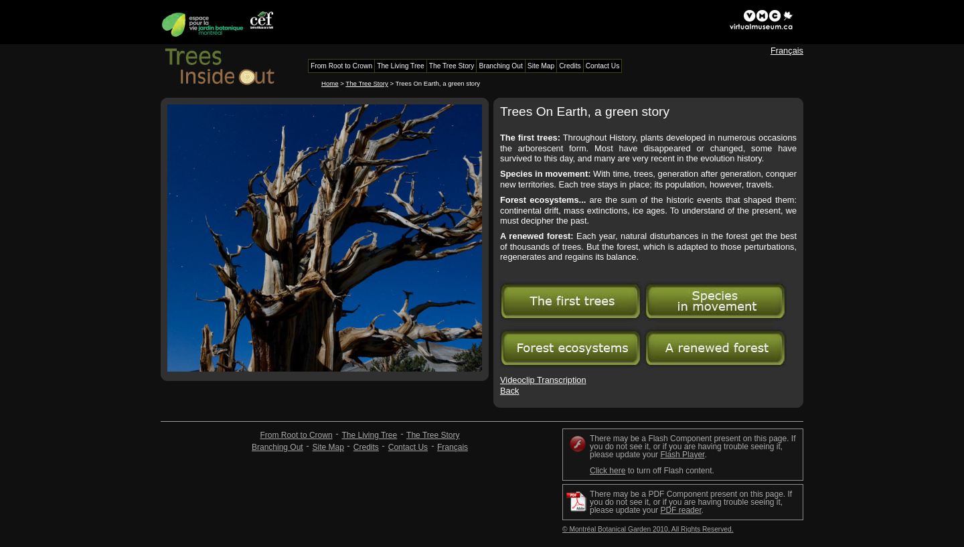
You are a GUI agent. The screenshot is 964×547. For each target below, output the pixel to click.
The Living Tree (369, 435)
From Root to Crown (296, 435)
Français (787, 51)
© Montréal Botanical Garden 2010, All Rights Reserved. (648, 529)
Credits (366, 447)
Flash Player (682, 454)
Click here (607, 470)
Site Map (328, 447)
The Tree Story (366, 83)
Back (509, 391)
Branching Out (277, 447)
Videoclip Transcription (543, 380)
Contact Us (408, 447)
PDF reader (680, 510)
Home (330, 83)
